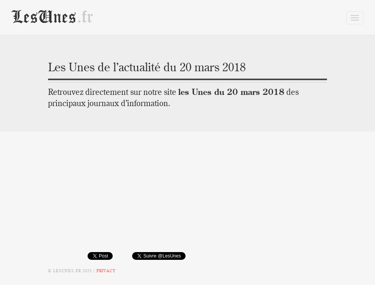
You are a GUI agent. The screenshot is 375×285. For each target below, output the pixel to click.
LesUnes (53, 17)
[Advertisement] (187, 197)
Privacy (105, 270)
